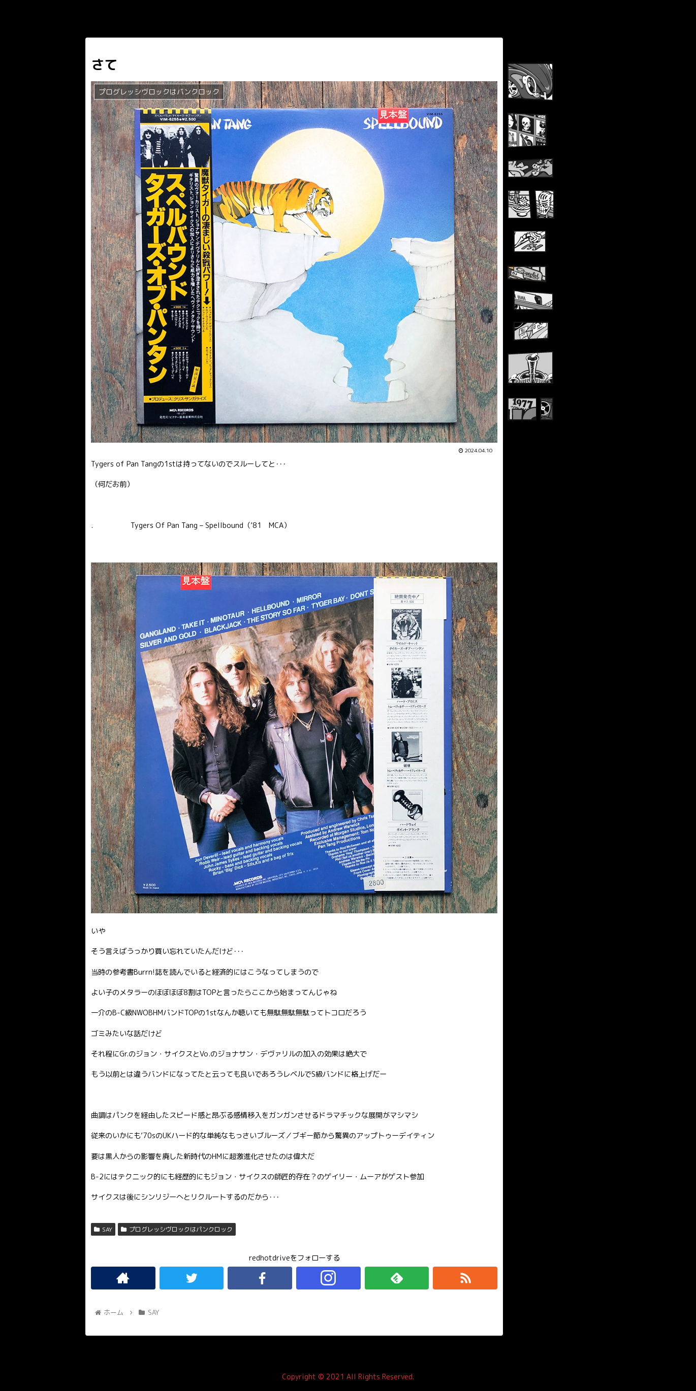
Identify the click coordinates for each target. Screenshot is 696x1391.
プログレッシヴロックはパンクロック (177, 1229)
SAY (103, 1229)
